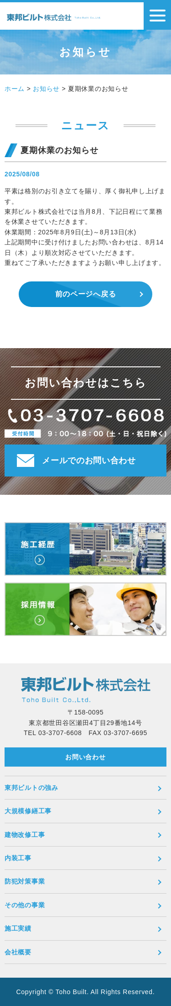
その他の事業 (25, 905)
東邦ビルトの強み (31, 787)
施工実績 (18, 928)
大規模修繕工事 (28, 811)
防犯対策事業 (25, 881)
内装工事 (18, 858)
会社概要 (18, 952)
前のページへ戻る (85, 294)
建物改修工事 (25, 834)
